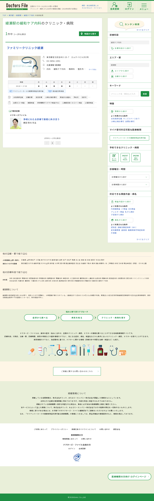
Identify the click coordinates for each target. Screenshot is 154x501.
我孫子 (93, 260)
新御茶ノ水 (103, 263)
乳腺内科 (95, 281)
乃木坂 (120, 263)
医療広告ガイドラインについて (84, 429)
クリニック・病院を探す (114, 317)
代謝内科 (21, 281)
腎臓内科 (59, 278)
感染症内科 (113, 278)
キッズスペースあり (131, 118)
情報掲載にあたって (70, 439)
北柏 (88, 260)
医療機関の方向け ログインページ (129, 476)
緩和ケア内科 (29, 15)
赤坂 (116, 263)
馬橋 (73, 260)
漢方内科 (129, 278)
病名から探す (119, 220)
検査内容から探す (121, 201)
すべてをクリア (142, 30)
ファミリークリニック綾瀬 (25, 48)
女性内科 (55, 281)
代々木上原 (45, 263)
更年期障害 (115, 230)
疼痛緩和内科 (79, 281)
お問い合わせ (104, 429)
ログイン (71, 448)
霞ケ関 (62, 263)
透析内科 (48, 281)
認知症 (114, 227)
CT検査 (124, 209)
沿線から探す (119, 76)
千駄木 (88, 263)
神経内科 (66, 278)
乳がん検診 (129, 212)
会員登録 (82, 448)
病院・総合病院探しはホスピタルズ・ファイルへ (92, 6)
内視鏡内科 (122, 278)
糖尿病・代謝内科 (31, 281)
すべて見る (93, 69)
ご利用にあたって (41, 429)
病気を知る (77, 317)
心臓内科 (91, 278)
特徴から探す (119, 111)
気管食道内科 (33, 278)
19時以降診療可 (117, 121)
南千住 (43, 260)
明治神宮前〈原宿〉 (131, 263)
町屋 (38, 263)
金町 (60, 260)
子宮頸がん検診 (117, 214)
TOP (4, 15)
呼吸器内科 (43, 278)
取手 (102, 260)
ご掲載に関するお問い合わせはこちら (77, 371)
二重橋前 (111, 263)
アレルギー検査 (117, 212)
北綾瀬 (83, 263)
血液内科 (98, 278)
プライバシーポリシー (59, 429)
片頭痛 (114, 233)
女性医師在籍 (116, 118)
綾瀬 (53, 260)
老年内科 (71, 281)
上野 (28, 260)
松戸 (64, 260)
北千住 (48, 260)
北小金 (78, 260)
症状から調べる (40, 317)
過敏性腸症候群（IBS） (127, 227)
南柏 (82, 260)
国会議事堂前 (70, 263)
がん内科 (41, 281)
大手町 (57, 263)
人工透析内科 (74, 278)
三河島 (38, 260)
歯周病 (124, 230)
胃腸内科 (25, 278)
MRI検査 (131, 209)
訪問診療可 (130, 121)
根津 (93, 263)
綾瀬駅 (18, 15)
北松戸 (69, 260)
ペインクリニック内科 (141, 278)
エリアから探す (120, 71)
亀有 (57, 260)
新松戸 (32, 260)
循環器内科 (51, 278)
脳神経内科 (63, 281)
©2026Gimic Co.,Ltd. (77, 497)
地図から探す (90, 33)
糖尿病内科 (84, 278)
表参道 (52, 263)
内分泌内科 (13, 281)
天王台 (98, 260)
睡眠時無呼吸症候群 (136, 230)
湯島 (97, 263)
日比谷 (78, 263)
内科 (11, 278)
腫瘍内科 (105, 278)
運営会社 (116, 429)
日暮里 (23, 260)
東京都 (11, 15)
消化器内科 (17, 278)
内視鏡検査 (115, 209)
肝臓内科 (88, 281)
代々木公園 (143, 263)
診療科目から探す (121, 48)
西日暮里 (24, 263)
